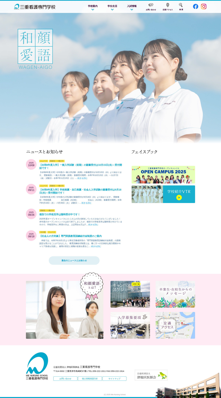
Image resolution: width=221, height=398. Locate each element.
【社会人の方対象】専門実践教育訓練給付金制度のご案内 (70, 236)
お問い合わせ (65, 378)
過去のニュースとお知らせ (74, 260)
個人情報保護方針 (90, 378)
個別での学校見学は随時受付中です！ (59, 214)
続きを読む (82, 178)
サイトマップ (114, 378)
